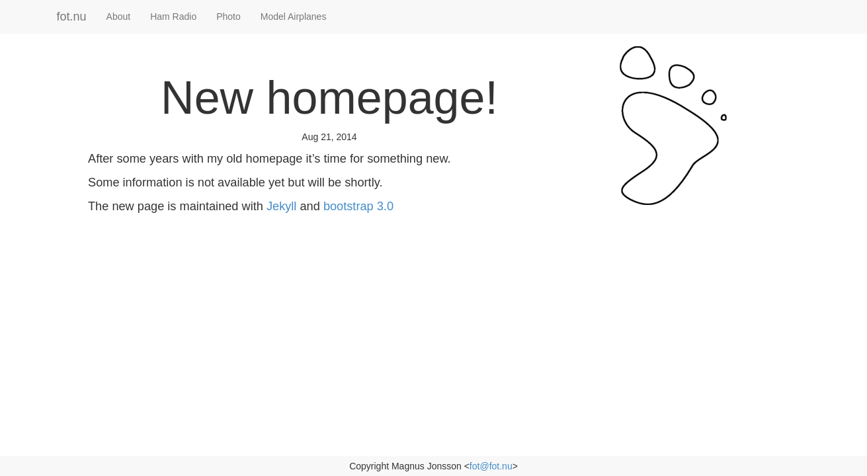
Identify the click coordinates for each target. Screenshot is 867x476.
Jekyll (281, 206)
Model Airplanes (294, 16)
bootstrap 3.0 (358, 206)
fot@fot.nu (491, 466)
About (118, 16)
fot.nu (72, 16)
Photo (228, 16)
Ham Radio (173, 16)
